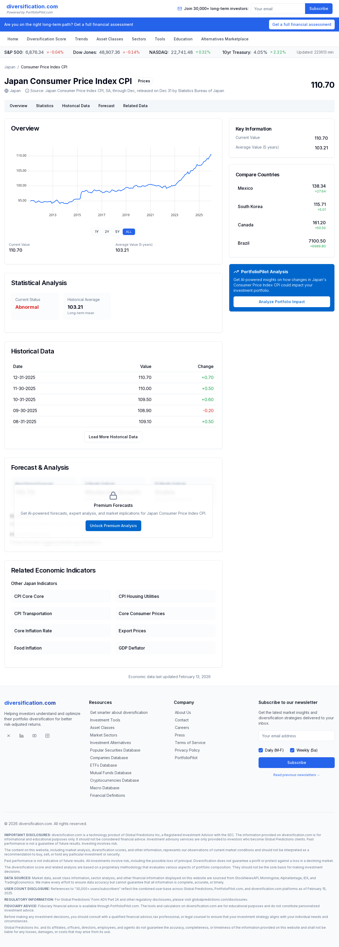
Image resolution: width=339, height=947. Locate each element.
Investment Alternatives (110, 742)
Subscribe (318, 8)
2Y (107, 232)
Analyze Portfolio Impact (282, 301)
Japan (9, 67)
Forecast (106, 105)
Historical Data (76, 105)
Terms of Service (190, 742)
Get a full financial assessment (301, 24)
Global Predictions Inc (142, 835)
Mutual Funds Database (111, 772)
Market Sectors (103, 735)
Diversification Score (46, 39)
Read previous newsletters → (296, 775)
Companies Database (109, 757)
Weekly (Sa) (306, 750)
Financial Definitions (107, 795)
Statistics (45, 105)
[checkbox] (261, 750)
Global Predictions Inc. (22, 927)
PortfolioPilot (186, 757)
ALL (129, 232)
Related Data (135, 105)
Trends (81, 39)
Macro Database (104, 787)
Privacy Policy (187, 750)
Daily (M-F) (274, 750)
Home (13, 39)
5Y (117, 232)
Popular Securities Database (115, 750)
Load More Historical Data (113, 436)
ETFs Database (103, 765)
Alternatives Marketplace (225, 39)
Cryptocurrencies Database (114, 780)
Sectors (139, 39)
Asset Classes (110, 39)
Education (183, 39)
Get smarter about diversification (119, 712)
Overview (18, 105)
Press (180, 735)
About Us (183, 712)
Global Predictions (279, 839)
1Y (96, 232)
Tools (160, 39)
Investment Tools (105, 720)
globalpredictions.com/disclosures (219, 899)
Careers (182, 727)
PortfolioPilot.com (228, 889)
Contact (182, 720)
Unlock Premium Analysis (113, 525)
